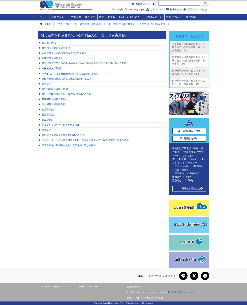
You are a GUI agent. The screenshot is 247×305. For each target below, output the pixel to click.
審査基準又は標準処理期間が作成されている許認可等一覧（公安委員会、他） (188, 47)
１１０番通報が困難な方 (189, 188)
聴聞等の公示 (154, 16)
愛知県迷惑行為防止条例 (55, 89)
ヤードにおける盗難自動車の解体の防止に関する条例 (70, 73)
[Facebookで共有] (205, 276)
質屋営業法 (48, 114)
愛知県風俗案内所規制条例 (56, 48)
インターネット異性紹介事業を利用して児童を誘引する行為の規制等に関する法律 (85, 140)
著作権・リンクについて (64, 286)
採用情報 (191, 16)
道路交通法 (48, 119)
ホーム (44, 16)
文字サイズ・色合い (195, 9)
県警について (174, 16)
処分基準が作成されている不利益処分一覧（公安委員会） (139, 23)
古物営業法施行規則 (52, 58)
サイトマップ (155, 9)
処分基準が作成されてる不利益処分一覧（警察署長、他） (188, 82)
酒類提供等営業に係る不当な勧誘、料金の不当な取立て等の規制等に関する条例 (84, 63)
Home (47, 23)
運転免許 (90, 16)
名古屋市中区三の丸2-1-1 (180, 292)
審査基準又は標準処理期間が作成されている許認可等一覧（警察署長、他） (188, 60)
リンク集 (46, 286)
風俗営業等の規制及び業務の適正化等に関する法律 (69, 145)
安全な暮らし (59, 16)
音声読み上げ (141, 4)
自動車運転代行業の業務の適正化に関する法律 (66, 78)
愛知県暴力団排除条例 (53, 104)
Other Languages (135, 9)
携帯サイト (174, 9)
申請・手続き (107, 16)
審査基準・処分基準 (90, 23)
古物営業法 (48, 109)
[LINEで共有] (183, 276)
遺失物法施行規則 (51, 68)
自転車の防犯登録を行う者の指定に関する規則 (66, 94)
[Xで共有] (194, 276)
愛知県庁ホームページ (89, 286)
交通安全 (76, 16)
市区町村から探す (189, 131)
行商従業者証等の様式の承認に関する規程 (64, 53)
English (118, 9)
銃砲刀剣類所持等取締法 (55, 99)
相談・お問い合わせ (131, 16)
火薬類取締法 (49, 42)
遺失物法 (46, 83)
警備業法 (46, 130)
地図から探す (189, 138)
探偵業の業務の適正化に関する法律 (60, 125)
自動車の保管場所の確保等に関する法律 (63, 135)
